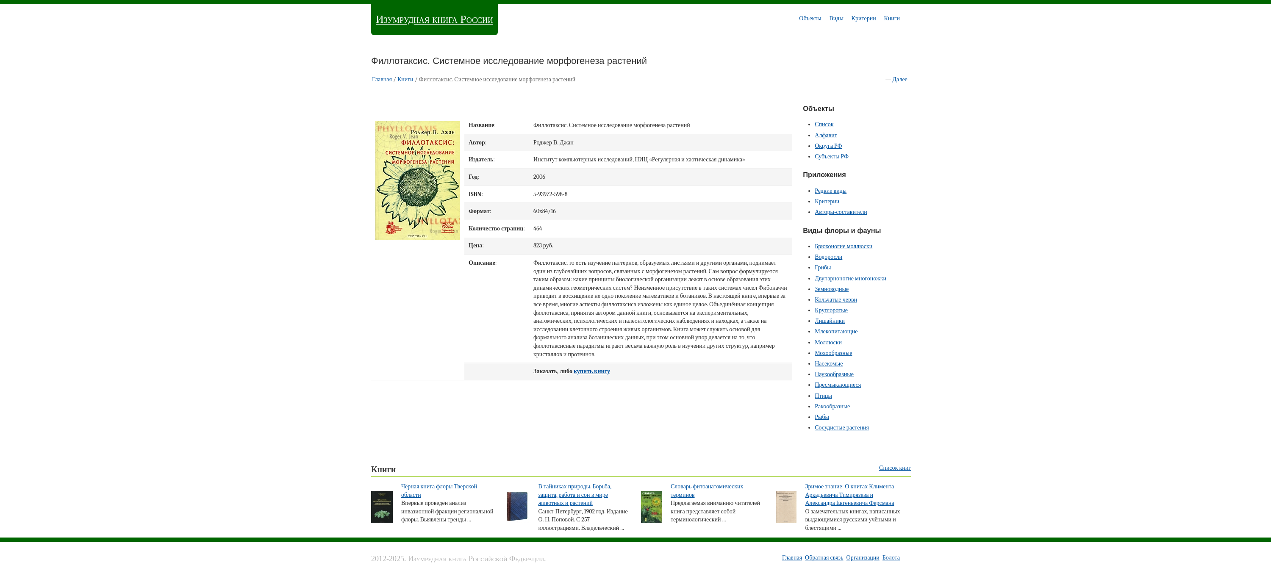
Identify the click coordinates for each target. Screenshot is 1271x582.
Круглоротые (831, 310)
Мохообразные (833, 353)
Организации (863, 557)
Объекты (810, 18)
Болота (891, 557)
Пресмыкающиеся (838, 384)
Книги (892, 18)
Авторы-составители (841, 212)
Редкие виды (830, 190)
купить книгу (592, 371)
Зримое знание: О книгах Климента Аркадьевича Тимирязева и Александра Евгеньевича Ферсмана (849, 495)
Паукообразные (834, 374)
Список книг (895, 467)
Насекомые (829, 363)
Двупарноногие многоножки (850, 278)
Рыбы (822, 417)
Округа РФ (828, 146)
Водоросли (828, 257)
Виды (836, 18)
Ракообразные (832, 406)
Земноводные (832, 289)
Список (824, 124)
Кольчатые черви (836, 299)
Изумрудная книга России (434, 19)
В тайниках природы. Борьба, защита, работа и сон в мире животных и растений (574, 495)
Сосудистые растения (842, 427)
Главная (382, 79)
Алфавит (826, 135)
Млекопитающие (836, 331)
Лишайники (830, 320)
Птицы (823, 395)
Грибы (823, 267)
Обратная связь (824, 557)
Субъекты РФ (832, 156)
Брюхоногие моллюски (843, 246)
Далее (900, 79)
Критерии (864, 18)
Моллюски (828, 342)
